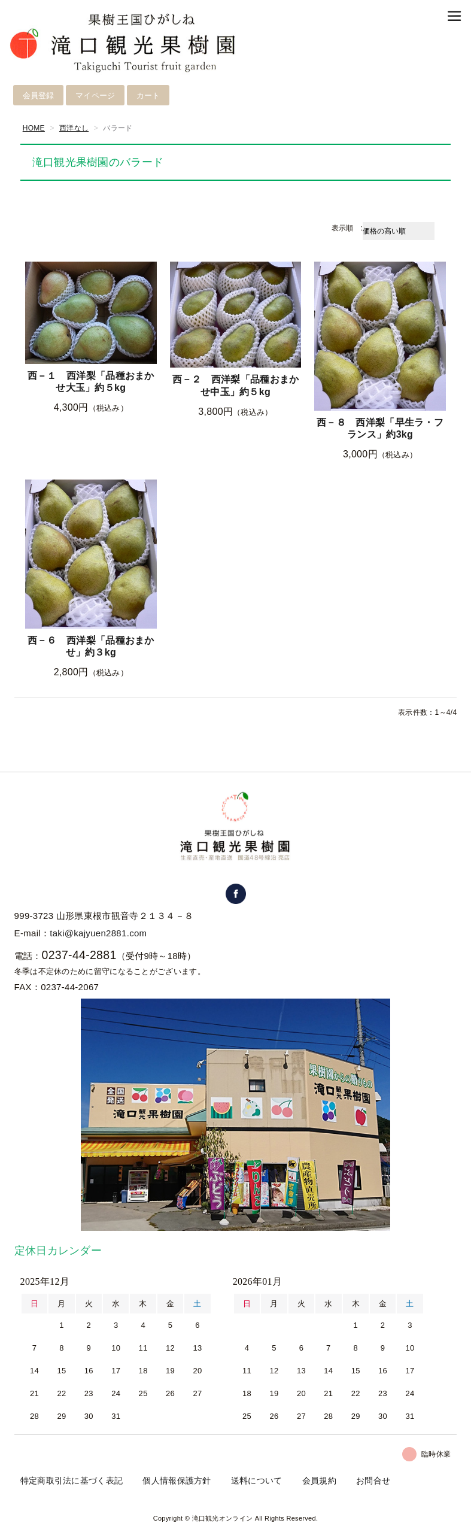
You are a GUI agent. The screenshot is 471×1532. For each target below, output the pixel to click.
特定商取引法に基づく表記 (71, 1480)
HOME (34, 128)
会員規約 (319, 1480)
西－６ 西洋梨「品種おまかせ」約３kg (91, 646)
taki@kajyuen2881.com (98, 933)
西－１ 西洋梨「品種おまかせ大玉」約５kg (91, 382)
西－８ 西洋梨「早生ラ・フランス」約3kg (380, 428)
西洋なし (74, 128)
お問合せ (373, 1480)
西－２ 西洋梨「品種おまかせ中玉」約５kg (235, 385)
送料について (256, 1480)
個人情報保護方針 (176, 1480)
